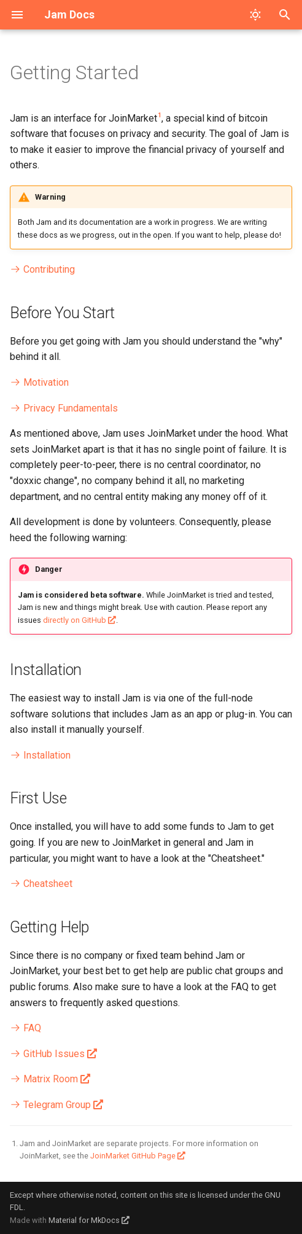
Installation (40, 755)
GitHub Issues (47, 1054)
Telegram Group (50, 1105)
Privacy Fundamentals (64, 408)
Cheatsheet (41, 883)
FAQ (25, 1028)
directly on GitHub (74, 620)
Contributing (42, 269)
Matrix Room (44, 1079)
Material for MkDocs (85, 1220)
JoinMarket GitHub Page (133, 1155)
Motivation (39, 382)
